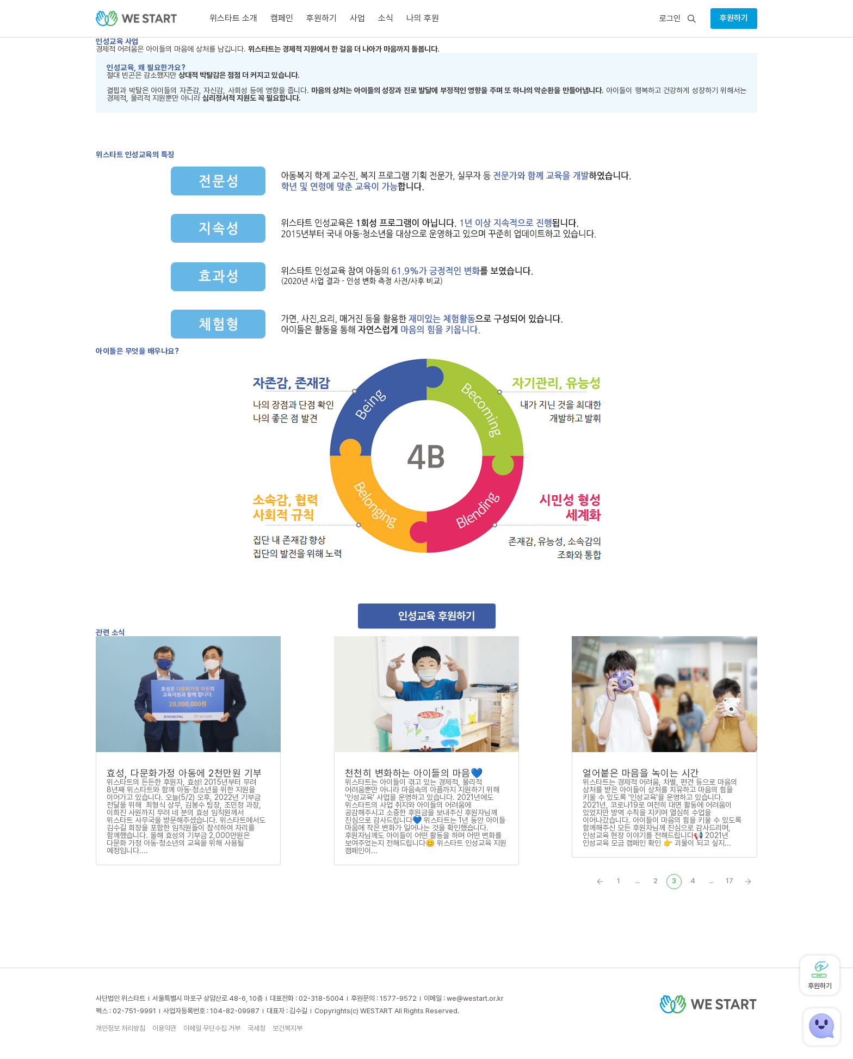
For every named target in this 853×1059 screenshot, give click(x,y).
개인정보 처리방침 (120, 1028)
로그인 (670, 19)
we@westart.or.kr (475, 998)
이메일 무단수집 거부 (211, 1028)
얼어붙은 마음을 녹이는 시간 (641, 773)
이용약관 (164, 1028)
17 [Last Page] (729, 881)
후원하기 (734, 18)
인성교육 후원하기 (437, 616)
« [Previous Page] (600, 881)
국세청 (256, 1028)
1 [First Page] (618, 881)
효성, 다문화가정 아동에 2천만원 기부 (184, 773)
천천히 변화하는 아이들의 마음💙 (414, 773)
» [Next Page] (748, 881)
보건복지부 (287, 1028)
